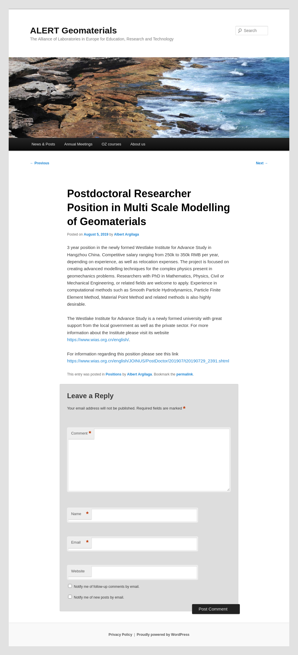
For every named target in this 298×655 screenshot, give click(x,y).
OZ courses (111, 144)
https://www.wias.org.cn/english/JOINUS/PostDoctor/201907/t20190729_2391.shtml (148, 360)
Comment (81, 433)
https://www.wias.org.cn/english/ (98, 339)
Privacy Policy (120, 635)
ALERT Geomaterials (73, 30)
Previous (39, 163)
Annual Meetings (78, 144)
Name (79, 514)
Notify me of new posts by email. (99, 597)
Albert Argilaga (126, 234)
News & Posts (43, 144)
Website (78, 571)
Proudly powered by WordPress (163, 635)
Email (79, 542)
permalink (184, 374)
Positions (113, 374)
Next (262, 163)
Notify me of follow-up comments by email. (106, 587)
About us (137, 144)
